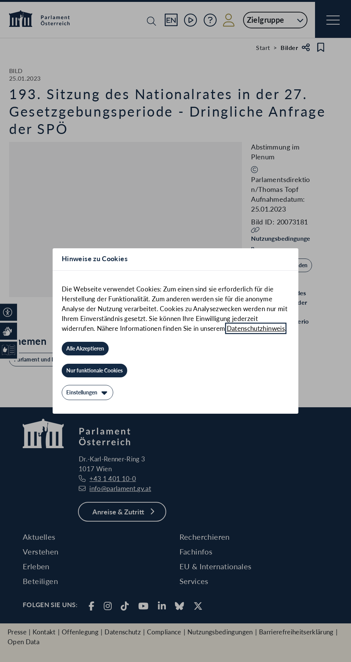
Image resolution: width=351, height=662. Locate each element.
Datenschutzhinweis (256, 328)
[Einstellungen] (87, 392)
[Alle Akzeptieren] (85, 348)
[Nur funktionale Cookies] (94, 370)
